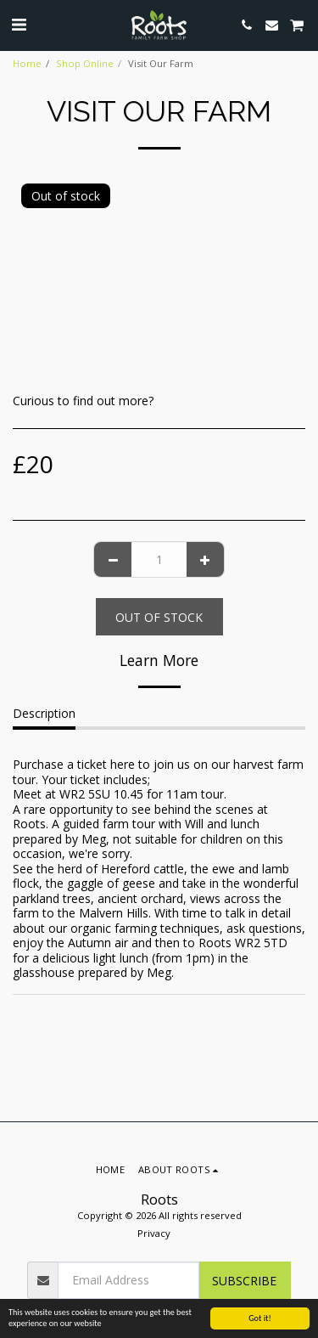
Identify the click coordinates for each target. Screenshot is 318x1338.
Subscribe (244, 1281)
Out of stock (159, 617)
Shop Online (85, 63)
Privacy (153, 1233)
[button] (18, 24)
